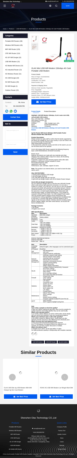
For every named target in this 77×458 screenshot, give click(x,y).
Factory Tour (61, 430)
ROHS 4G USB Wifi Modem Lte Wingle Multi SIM (56, 388)
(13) (13, 70)
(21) (13, 74)
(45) (14, 45)
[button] (12, 377)
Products (11, 29)
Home (4, 29)
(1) (11, 86)
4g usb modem (63, 342)
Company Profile (62, 427)
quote (68, 6)
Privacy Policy (62, 449)
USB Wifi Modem (21, 29)
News (61, 438)
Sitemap (61, 445)
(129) (12, 49)
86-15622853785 (68, 1)
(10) (13, 57)
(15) (12, 61)
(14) (14, 65)
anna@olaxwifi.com (52, 1)
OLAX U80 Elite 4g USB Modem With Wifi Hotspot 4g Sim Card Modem (18, 389)
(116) (12, 53)
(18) (12, 78)
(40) (12, 82)
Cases (62, 441)
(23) (12, 90)
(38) (13, 41)
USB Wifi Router (51, 342)
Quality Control (61, 434)
